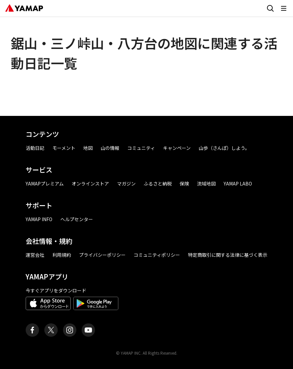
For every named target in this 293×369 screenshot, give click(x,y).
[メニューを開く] (283, 8)
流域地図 (206, 183)
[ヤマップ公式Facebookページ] (32, 330)
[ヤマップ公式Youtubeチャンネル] (88, 330)
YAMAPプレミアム (45, 183)
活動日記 (35, 148)
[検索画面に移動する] (270, 8)
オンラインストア (90, 183)
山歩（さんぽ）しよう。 (224, 148)
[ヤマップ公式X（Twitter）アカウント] (51, 330)
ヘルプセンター (76, 219)
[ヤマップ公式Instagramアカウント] (69, 330)
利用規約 (61, 254)
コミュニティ (141, 148)
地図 (88, 148)
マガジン (126, 183)
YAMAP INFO (39, 219)
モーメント (63, 148)
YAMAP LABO (238, 183)
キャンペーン (177, 148)
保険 (184, 183)
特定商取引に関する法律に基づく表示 (227, 254)
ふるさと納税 (158, 183)
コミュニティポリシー (157, 254)
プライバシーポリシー (102, 254)
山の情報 (110, 148)
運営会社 (35, 254)
